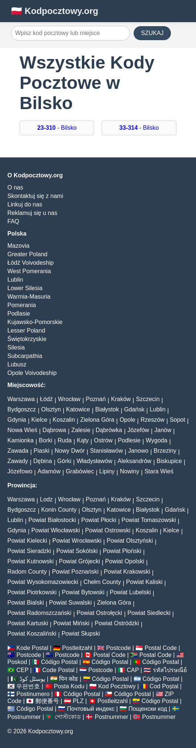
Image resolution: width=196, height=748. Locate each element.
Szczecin (147, 399)
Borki (45, 440)
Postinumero (32, 694)
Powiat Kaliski (144, 582)
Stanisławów (106, 451)
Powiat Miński (71, 623)
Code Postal (58, 670)
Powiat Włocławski (55, 530)
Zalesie (80, 430)
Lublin (15, 279)
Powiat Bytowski (83, 592)
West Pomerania (29, 271)
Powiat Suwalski (70, 602)
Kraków (121, 399)
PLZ (78, 701)
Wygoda (157, 440)
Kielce (39, 420)
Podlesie (129, 440)
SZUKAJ (152, 33)
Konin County (59, 510)
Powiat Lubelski (130, 592)
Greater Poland (27, 254)
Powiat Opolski (124, 561)
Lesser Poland (26, 330)
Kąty (83, 440)
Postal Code (161, 648)
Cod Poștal (163, 686)
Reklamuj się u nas (32, 213)
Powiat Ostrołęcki (100, 613)
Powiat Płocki (98, 520)
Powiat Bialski (25, 602)
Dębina (42, 461)
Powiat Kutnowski (30, 561)
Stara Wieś (158, 471)
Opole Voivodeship (31, 373)
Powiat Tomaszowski (148, 520)
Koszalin (64, 420)
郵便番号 (47, 701)
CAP (133, 670)
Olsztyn (51, 409)
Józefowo (19, 471)
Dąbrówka (109, 430)
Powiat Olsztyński (130, 540)
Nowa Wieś (22, 430)
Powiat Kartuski (27, 623)
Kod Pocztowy (116, 686)
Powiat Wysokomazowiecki (42, 582)
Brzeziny (165, 451)
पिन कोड (68, 679)
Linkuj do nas (24, 204)
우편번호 (28, 686)
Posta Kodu (69, 686)
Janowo (138, 451)
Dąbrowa (54, 430)
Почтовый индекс (91, 709)
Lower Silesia (24, 288)
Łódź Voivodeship (30, 263)
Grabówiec (80, 471)
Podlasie (18, 313)
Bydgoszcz (21, 409)
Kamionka (20, 440)
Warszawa (21, 399)
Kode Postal (32, 648)
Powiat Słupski (81, 633)
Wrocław (69, 399)
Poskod (17, 662)
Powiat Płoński (122, 551)
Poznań (96, 399)
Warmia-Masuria (29, 296)
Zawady (17, 461)
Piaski (41, 451)
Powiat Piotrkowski (31, 592)
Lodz (46, 499)
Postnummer (24, 717)
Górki (64, 461)
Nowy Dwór (70, 451)
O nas (15, 187)
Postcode (118, 648)
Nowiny (129, 471)
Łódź (46, 399)
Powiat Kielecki (27, 540)
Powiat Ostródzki (116, 623)
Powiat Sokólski (76, 551)
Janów (162, 430)
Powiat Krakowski (127, 571)
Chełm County (102, 582)
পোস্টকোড (68, 717)
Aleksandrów (135, 461)
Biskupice (169, 461)
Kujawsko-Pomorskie (34, 322)
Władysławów (94, 461)
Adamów (49, 471)
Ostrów (103, 440)
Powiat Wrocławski (77, 540)
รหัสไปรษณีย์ (170, 670)
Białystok (107, 409)
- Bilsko (57, 128)
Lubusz (17, 364)
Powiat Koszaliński (31, 633)
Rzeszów (153, 420)
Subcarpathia (24, 356)
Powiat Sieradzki (29, 551)
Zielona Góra (97, 420)
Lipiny (107, 471)
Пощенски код (147, 709)
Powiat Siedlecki (149, 613)
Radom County (27, 571)
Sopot (177, 420)
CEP (22, 670)
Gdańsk (134, 409)
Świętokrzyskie (27, 339)
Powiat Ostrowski (108, 530)
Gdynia (16, 420)
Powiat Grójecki (79, 561)
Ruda (65, 440)
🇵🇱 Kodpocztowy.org (54, 11)
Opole (127, 420)
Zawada (17, 451)
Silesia (16, 347)
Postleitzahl (77, 648)
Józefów (138, 430)
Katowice (78, 409)
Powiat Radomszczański (39, 613)
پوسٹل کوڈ (32, 679)
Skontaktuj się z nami (35, 196)
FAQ (13, 221)
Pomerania (21, 305)
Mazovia (18, 246)
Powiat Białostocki (52, 520)
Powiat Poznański (75, 571)
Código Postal (59, 662)
